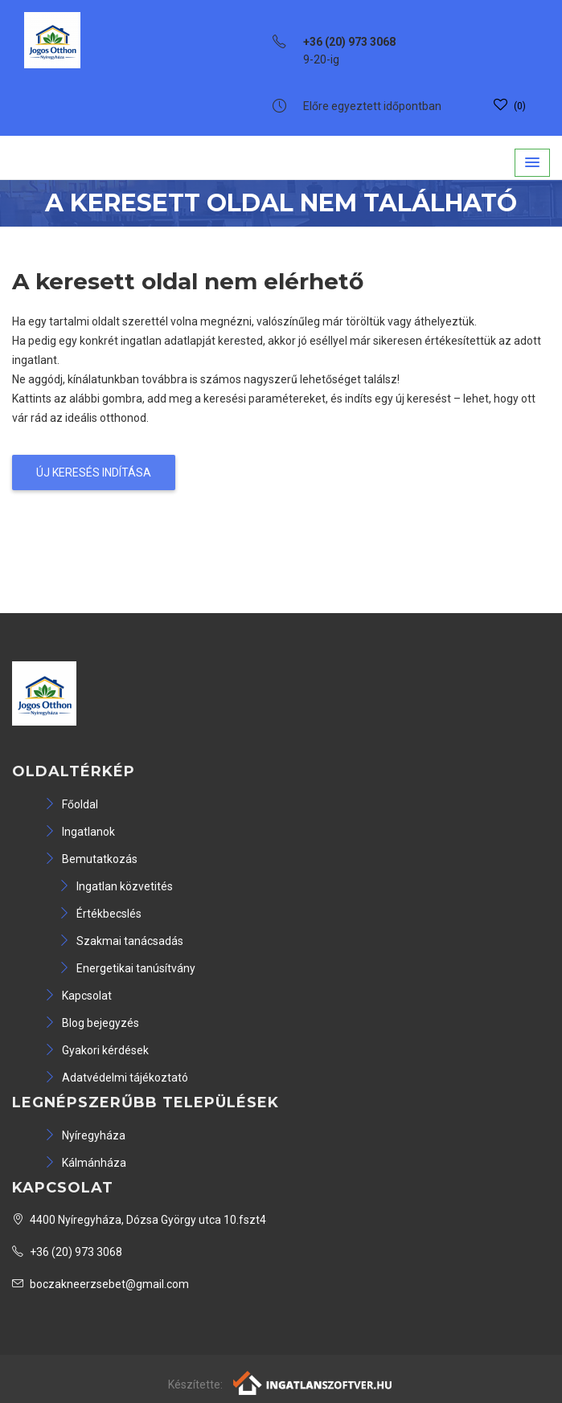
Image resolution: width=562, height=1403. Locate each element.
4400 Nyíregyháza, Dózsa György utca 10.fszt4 (139, 1219)
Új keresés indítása (93, 472)
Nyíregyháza (84, 1135)
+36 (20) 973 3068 (67, 1252)
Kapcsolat (78, 995)
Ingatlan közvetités (116, 886)
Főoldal (71, 804)
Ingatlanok (79, 831)
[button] (532, 163)
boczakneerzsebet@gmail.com (100, 1284)
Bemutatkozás (90, 859)
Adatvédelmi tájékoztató (116, 1077)
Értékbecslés (100, 913)
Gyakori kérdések (96, 1050)
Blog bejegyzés (91, 1022)
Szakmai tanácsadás (121, 941)
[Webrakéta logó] (313, 1382)
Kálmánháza (85, 1162)
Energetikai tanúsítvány (127, 968)
